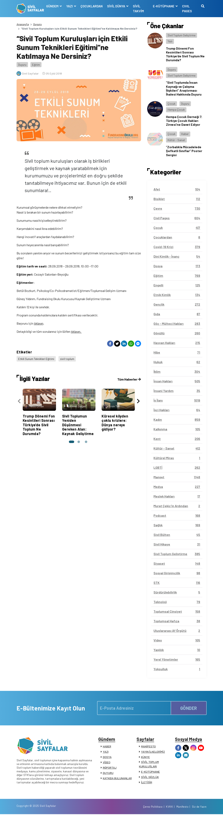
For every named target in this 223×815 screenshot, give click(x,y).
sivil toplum (67, 358)
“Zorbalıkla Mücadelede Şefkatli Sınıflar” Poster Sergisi (184, 151)
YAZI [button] (69, 6)
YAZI (106, 752)
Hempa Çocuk (176, 109)
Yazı (170, 41)
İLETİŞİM (146, 782)
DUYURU (108, 773)
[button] (71, 441)
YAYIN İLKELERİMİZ (153, 752)
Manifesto (182, 807)
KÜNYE (145, 757)
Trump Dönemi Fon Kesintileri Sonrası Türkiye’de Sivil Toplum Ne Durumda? (39, 424)
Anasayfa (23, 24)
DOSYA (107, 757)
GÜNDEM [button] (52, 6)
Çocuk (171, 103)
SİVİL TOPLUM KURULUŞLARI (149, 764)
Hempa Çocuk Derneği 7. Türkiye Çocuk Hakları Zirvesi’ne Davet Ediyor (184, 120)
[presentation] (19, 400)
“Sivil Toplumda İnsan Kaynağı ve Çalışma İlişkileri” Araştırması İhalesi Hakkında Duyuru (184, 88)
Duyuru (37, 24)
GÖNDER (188, 707)
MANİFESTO (148, 746)
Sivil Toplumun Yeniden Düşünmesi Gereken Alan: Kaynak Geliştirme (78, 424)
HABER (107, 746)
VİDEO (106, 762)
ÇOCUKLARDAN (92, 6)
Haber (185, 134)
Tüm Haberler (129, 379)
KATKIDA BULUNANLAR (117, 778)
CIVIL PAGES (187, 8)
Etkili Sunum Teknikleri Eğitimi (36, 358)
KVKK (169, 807)
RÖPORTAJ (110, 767)
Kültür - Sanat (176, 140)
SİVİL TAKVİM (138, 8)
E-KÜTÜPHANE (150, 772)
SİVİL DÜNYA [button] (116, 6)
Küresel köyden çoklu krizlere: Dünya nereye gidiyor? (115, 422)
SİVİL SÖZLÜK (150, 777)
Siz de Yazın (199, 807)
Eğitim (36, 64)
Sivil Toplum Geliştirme (181, 35)
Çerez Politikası (153, 807)
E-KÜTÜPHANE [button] (164, 6)
